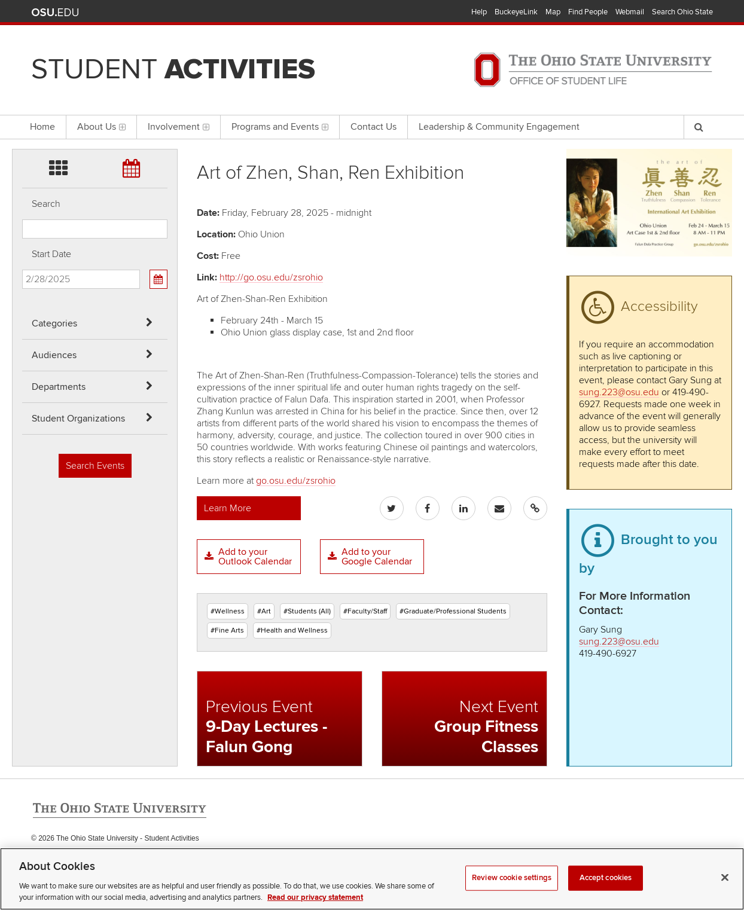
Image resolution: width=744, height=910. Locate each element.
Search (46, 204)
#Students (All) (307, 611)
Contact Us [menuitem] (373, 127)
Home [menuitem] (42, 127)
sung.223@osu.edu (619, 392)
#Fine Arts (227, 630)
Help (479, 12)
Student (173, 69)
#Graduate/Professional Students (453, 611)
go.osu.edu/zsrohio (296, 481)
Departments (59, 387)
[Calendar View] (158, 279)
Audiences (54, 355)
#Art (264, 611)
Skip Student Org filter (22, 104)
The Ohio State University (55, 12)
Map (552, 12)
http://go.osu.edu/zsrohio (271, 277)
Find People (588, 12)
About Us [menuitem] (101, 127)
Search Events (95, 466)
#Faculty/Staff (365, 611)
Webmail (629, 12)
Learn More (227, 508)
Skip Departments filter (22, 72)
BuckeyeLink (516, 12)
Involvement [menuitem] (178, 127)
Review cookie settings (511, 895)
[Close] (725, 895)
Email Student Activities (143, 863)
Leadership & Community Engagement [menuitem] (499, 127)
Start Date (51, 254)
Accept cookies (606, 895)
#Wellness (228, 611)
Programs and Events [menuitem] (279, 127)
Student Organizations (78, 419)
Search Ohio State (682, 12)
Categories (54, 323)
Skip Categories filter (22, 9)
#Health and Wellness (292, 630)
